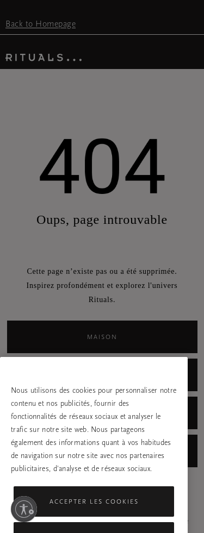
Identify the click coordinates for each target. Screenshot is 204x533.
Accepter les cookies (94, 508)
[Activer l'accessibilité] (24, 509)
